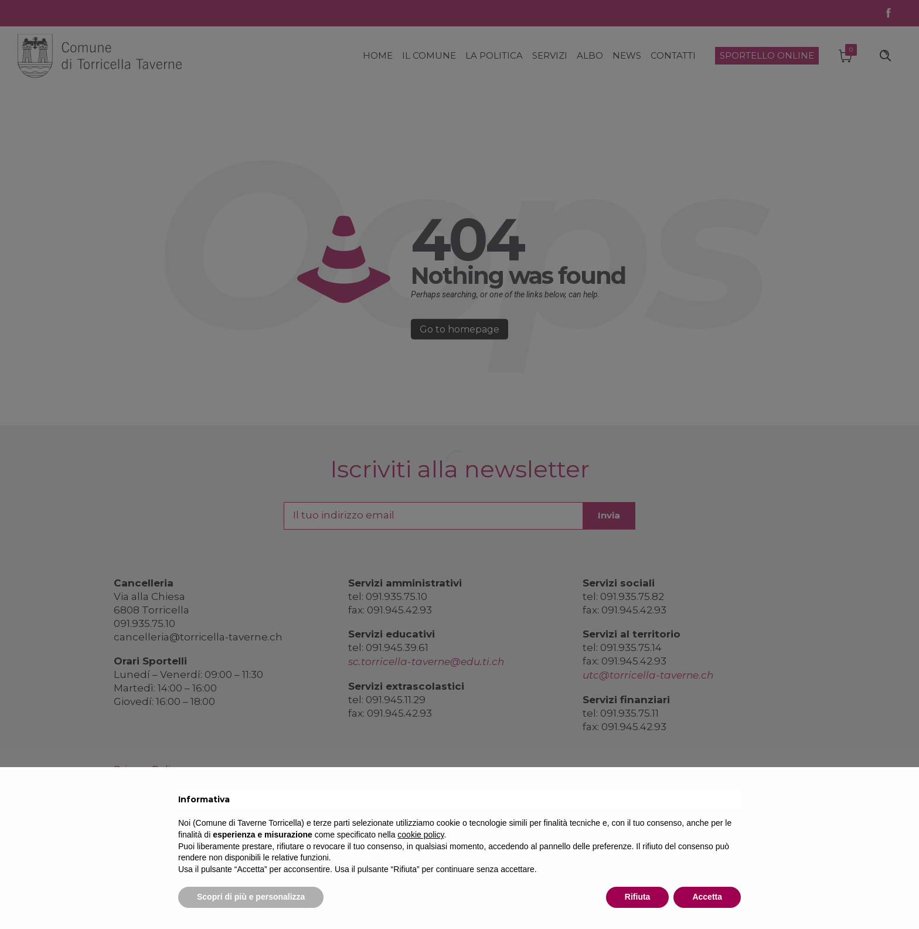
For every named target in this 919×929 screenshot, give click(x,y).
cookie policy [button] (420, 834)
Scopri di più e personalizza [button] (251, 896)
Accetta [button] (707, 896)
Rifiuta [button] (638, 896)
